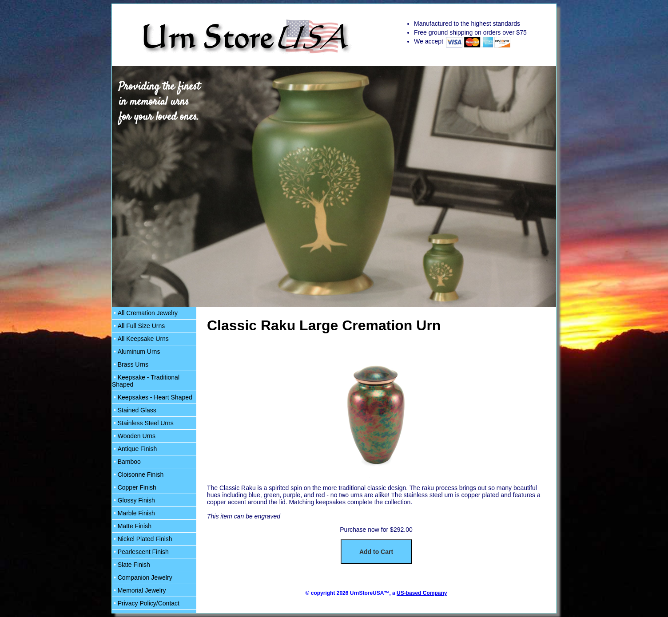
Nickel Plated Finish (142, 538)
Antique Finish (134, 448)
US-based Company (422, 593)
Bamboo (126, 461)
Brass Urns (130, 364)
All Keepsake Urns (140, 338)
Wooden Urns (133, 435)
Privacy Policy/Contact (145, 603)
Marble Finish (133, 513)
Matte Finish (131, 526)
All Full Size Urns (138, 325)
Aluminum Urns (136, 351)
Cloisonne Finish (137, 474)
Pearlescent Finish (140, 551)
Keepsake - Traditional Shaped (145, 381)
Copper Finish (134, 487)
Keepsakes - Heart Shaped (152, 397)
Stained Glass (134, 410)
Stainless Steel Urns (143, 423)
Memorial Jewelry (139, 590)
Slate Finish (131, 564)
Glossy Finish (133, 500)
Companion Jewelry (142, 577)
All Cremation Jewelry (145, 312)
